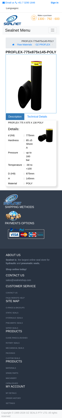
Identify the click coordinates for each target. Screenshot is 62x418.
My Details (11, 393)
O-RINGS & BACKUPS (15, 308)
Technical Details (37, 116)
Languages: (12, 8)
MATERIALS (11, 368)
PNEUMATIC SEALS (14, 323)
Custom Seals (13, 358)
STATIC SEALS (12, 313)
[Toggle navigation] (52, 30)
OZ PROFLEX (43, 44)
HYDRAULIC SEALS (14, 318)
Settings (10, 403)
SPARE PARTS (12, 373)
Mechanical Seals (15, 348)
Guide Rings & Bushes (16, 338)
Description (15, 116)
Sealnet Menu (17, 30)
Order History (13, 398)
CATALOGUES (12, 383)
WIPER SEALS (12, 328)
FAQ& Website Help (15, 298)
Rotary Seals (13, 343)
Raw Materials (24, 44)
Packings (10, 353)
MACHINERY (11, 378)
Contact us (12, 293)
